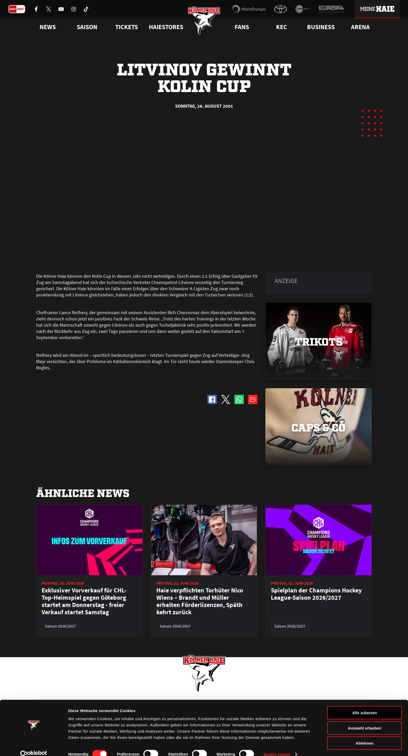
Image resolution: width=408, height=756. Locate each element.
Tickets (126, 27)
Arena (360, 27)
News (41, 690)
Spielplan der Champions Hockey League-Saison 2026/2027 (316, 476)
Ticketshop (130, 690)
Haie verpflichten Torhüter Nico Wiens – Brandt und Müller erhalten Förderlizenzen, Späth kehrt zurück (199, 483)
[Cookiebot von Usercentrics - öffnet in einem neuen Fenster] (33, 746)
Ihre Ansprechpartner (307, 690)
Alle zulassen (364, 704)
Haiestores (166, 27)
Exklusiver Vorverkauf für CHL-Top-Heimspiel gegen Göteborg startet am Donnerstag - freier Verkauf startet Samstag (84, 483)
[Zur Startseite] (204, 21)
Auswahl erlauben (364, 719)
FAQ (207, 690)
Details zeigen (277, 746)
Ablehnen (364, 734)
